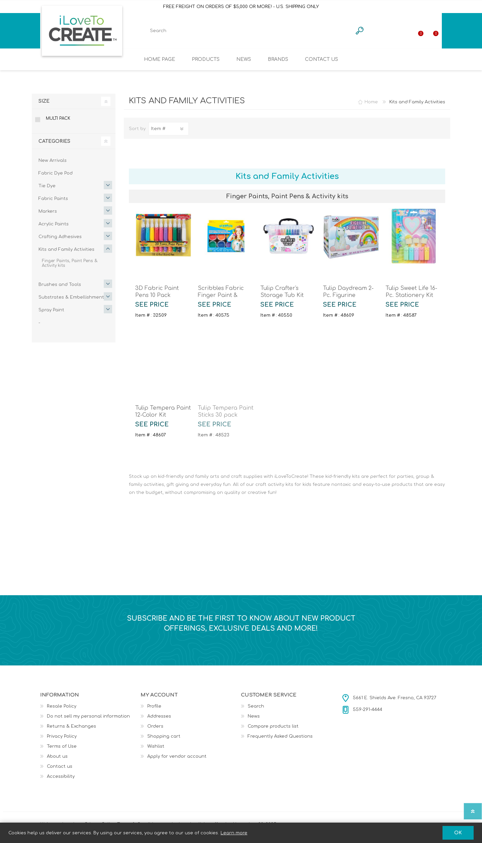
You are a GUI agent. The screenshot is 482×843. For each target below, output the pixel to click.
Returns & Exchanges (71, 731)
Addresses (159, 721)
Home (371, 106)
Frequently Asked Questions (280, 741)
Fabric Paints (53, 203)
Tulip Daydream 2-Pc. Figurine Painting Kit (348, 300)
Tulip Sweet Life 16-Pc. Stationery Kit (411, 296)
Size (44, 105)
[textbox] (246, 32)
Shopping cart (442, 32)
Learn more (234, 833)
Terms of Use (62, 751)
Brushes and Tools (59, 289)
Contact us (59, 771)
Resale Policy (61, 711)
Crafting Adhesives (60, 241)
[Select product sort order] (169, 133)
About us (57, 761)
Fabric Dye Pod (55, 178)
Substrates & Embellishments (72, 302)
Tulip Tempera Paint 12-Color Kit (163, 416)
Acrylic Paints (53, 228)
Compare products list (273, 731)
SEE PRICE (152, 309)
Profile (154, 711)
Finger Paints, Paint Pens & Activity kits (69, 268)
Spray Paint (51, 314)
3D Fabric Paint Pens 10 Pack (157, 296)
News (254, 721)
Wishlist (155, 751)
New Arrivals (52, 165)
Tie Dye (47, 190)
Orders (155, 731)
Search (256, 711)
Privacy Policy (62, 741)
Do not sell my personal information (88, 721)
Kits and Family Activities (66, 254)
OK (458, 832)
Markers (47, 216)
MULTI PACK (58, 123)
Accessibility (61, 781)
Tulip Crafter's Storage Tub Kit (282, 296)
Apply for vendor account (177, 761)
